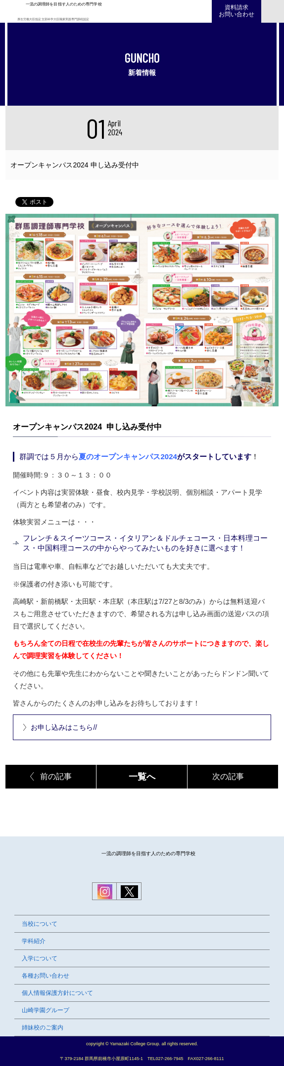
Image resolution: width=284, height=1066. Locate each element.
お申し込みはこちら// (64, 727)
